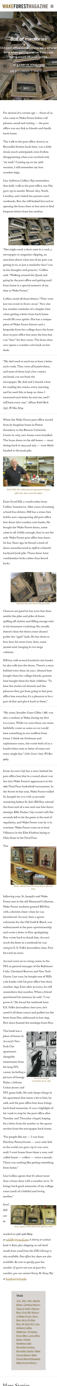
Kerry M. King (28, 1320)
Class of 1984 (23, 1308)
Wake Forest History (26, 1362)
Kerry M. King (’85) (30, 65)
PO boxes (32, 1331)
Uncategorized (19, 70)
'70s (18, 1300)
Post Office (22, 1335)
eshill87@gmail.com (17, 1239)
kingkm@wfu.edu (16, 1279)
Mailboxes (21, 1331)
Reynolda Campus (25, 1347)
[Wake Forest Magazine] (25, 6)
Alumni (36, 1300)
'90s (29, 1300)
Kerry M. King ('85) (25, 1324)
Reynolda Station (25, 1351)
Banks (19, 1304)
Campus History (32, 1304)
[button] (52, 6)
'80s (24, 1300)
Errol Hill (26, 1312)
